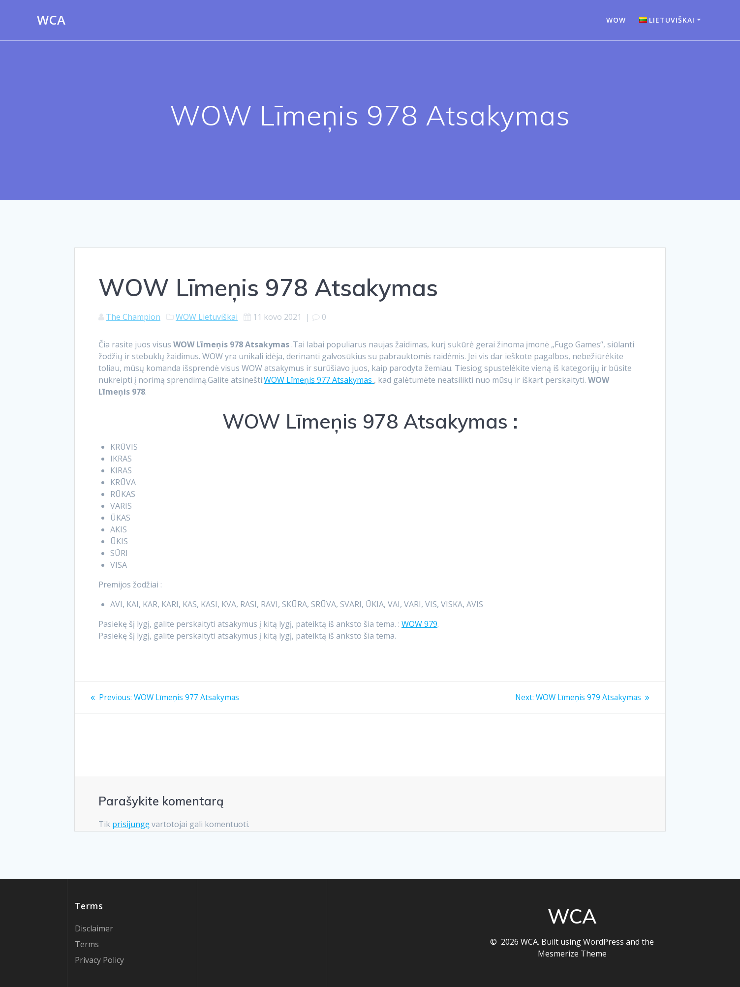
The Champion (133, 316)
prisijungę (131, 824)
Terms (87, 944)
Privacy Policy (99, 960)
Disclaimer (94, 928)
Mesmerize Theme (572, 953)
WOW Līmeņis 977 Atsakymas (319, 379)
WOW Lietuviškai (207, 316)
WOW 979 (419, 623)
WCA (51, 20)
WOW (616, 20)
